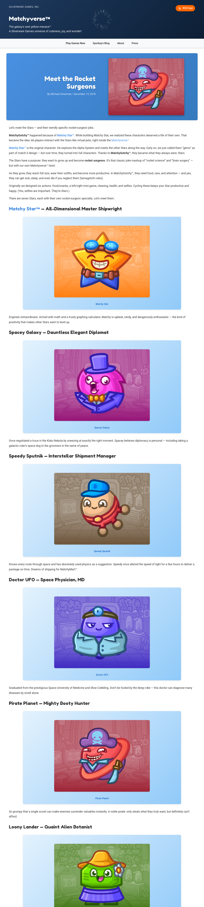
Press (135, 43)
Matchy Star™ (65, 135)
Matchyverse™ (120, 140)
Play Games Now (75, 43)
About (120, 43)
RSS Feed (185, 8)
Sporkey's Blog (101, 43)
